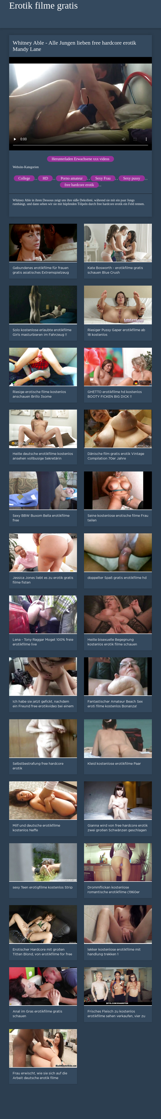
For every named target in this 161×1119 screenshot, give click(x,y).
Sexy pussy (131, 178)
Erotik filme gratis (43, 5)
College (24, 178)
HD (45, 178)
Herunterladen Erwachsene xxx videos (81, 159)
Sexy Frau (102, 178)
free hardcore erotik (79, 185)
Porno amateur (72, 178)
